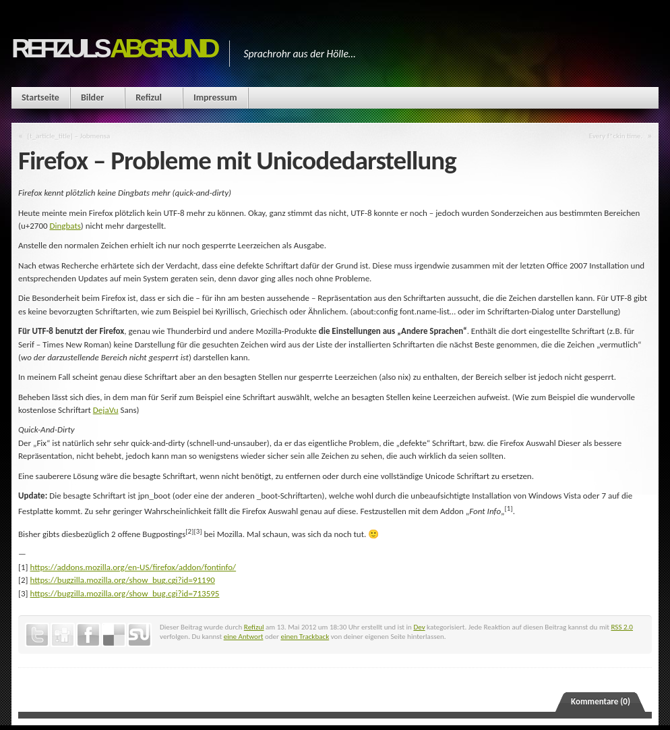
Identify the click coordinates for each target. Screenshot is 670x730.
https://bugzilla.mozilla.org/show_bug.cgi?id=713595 (125, 593)
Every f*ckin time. (616, 135)
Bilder (92, 97)
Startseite (40, 97)
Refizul (148, 97)
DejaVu (106, 410)
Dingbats (65, 226)
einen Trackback (304, 636)
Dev (419, 626)
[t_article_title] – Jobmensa (69, 135)
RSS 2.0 (622, 626)
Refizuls (113, 48)
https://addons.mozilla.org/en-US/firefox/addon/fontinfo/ (133, 567)
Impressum (215, 97)
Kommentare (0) (600, 701)
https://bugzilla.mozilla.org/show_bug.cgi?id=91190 (122, 580)
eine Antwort (244, 636)
